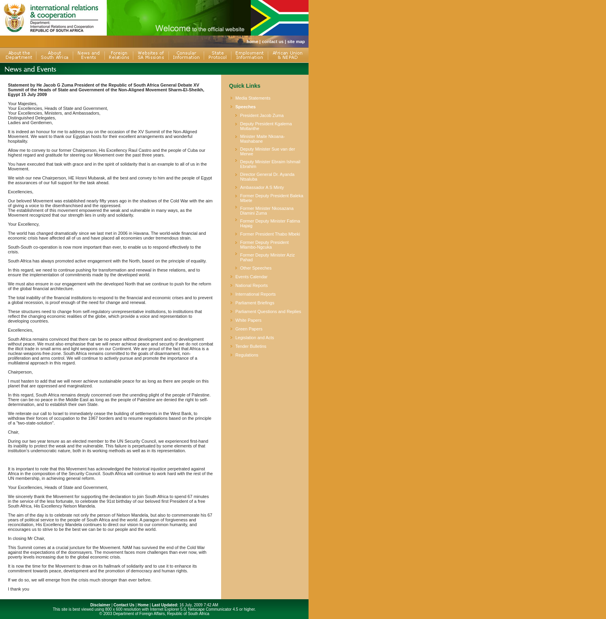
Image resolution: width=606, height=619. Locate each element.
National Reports (251, 285)
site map (296, 41)
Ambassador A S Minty (262, 187)
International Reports (255, 294)
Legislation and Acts (254, 337)
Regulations (246, 355)
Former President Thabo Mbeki (270, 234)
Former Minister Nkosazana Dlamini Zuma (267, 210)
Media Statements (253, 98)
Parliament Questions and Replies (268, 311)
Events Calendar (251, 276)
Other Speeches (256, 268)
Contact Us (124, 605)
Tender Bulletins (250, 346)
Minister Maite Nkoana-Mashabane (262, 138)
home (252, 41)
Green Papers (248, 328)
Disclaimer (100, 605)
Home (143, 605)
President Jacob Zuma (262, 115)
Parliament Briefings (254, 302)
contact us (273, 41)
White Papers (248, 320)
